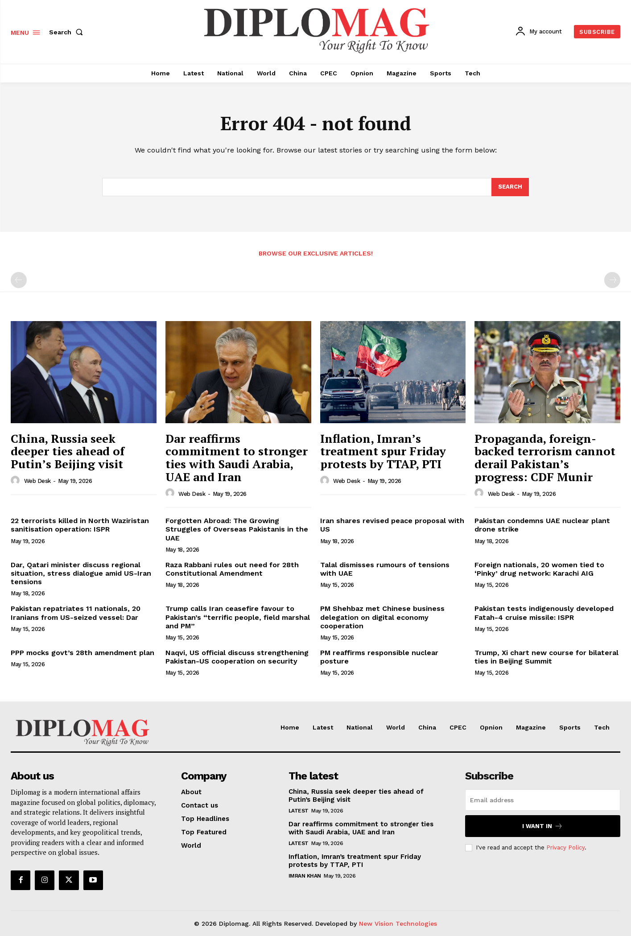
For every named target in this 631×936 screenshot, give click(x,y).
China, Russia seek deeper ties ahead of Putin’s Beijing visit (67, 451)
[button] (68, 32)
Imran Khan (305, 876)
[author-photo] (16, 481)
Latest (299, 811)
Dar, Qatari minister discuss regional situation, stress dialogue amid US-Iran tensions (81, 573)
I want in (542, 826)
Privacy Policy (565, 847)
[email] (542, 800)
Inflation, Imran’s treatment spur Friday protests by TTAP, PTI (383, 451)
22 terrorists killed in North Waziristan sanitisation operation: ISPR (80, 524)
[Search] (510, 187)
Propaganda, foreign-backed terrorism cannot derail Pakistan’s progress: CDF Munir (544, 457)
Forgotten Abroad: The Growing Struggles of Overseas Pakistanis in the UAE (236, 529)
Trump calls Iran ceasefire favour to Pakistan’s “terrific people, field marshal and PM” (237, 617)
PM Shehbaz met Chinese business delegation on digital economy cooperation (382, 617)
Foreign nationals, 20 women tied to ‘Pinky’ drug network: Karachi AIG (539, 569)
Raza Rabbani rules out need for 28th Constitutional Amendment (232, 569)
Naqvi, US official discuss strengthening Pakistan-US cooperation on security (237, 656)
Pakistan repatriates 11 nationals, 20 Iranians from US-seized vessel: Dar (75, 612)
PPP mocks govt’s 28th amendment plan (82, 652)
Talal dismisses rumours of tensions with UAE (385, 569)
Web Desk (37, 481)
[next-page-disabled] (612, 280)
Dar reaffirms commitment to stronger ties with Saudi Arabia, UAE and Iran (236, 457)
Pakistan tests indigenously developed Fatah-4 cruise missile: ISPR (544, 612)
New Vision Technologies (398, 923)
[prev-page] (19, 280)
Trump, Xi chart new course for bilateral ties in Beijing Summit (546, 656)
